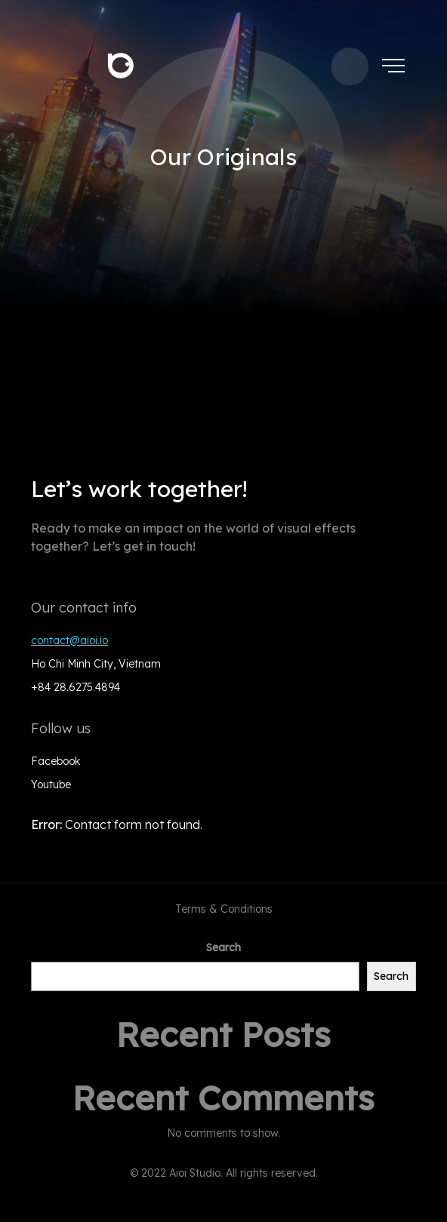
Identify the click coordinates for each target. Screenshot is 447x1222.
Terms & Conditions (224, 909)
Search (223, 947)
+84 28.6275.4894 (75, 687)
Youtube (51, 784)
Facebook (55, 761)
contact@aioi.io (69, 640)
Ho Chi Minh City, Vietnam (96, 664)
